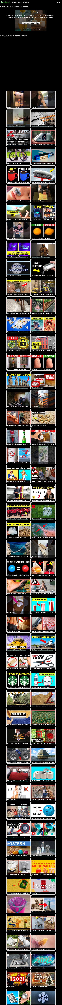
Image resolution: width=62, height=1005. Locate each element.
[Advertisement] (31, 62)
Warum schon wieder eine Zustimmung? (31, 29)
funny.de (5, 2)
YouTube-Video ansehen (31, 23)
